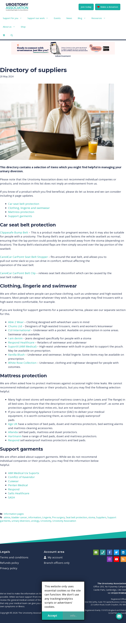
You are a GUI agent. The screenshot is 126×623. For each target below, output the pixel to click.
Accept (52, 615)
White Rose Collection (22, 363)
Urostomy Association (64, 520)
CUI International (19, 330)
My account (53, 557)
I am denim (15, 338)
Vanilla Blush (16, 354)
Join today (86, 6)
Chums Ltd (15, 326)
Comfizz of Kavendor (21, 477)
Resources (99, 18)
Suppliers (101, 517)
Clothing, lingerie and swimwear (29, 208)
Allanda (13, 432)
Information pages (14, 513)
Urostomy (45, 520)
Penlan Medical (18, 485)
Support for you (14, 18)
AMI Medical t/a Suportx (23, 473)
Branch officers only (57, 563)
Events (57, 18)
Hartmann (14, 436)
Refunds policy (9, 563)
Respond (14, 440)
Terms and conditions (14, 557)
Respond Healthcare (21, 342)
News (69, 18)
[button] (12, 35)
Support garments (20, 216)
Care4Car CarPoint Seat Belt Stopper (24, 257)
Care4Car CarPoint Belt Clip (18, 273)
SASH (11, 497)
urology (35, 520)
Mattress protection (21, 212)
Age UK (12, 424)
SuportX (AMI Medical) (22, 346)
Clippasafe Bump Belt (14, 232)
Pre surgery (58, 517)
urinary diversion (21, 520)
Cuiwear (13, 481)
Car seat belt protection (23, 204)
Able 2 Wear (16, 322)
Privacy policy (8, 568)
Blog (83, 18)
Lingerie (46, 517)
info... (73, 615)
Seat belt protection (76, 517)
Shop (23, 26)
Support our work (39, 18)
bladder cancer (19, 517)
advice (7, 517)
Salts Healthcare (18, 493)
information (34, 517)
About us (10, 26)
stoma (91, 517)
